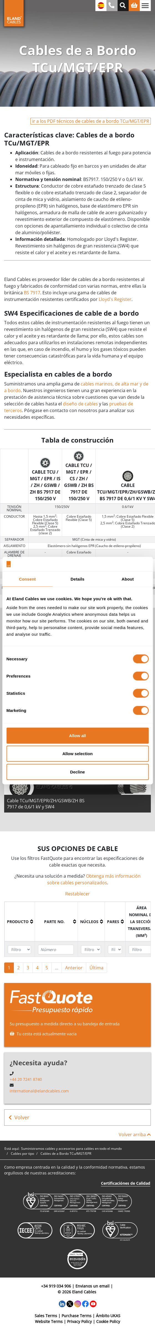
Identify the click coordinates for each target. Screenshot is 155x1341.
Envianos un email (92, 1286)
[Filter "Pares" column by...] (115, 949)
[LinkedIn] (62, 1303)
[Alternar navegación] (145, 5)
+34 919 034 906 (56, 1286)
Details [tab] (78, 579)
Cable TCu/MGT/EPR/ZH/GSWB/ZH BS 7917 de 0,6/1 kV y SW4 (46, 804)
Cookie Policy (108, 1321)
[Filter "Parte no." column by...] (56, 950)
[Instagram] (77, 1303)
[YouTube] (93, 1303)
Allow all (77, 735)
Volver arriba (135, 1134)
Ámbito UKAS (108, 1315)
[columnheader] (20, 921)
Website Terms (49, 1321)
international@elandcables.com (39, 1091)
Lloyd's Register (115, 299)
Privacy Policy (79, 1321)
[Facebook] (85, 1303)
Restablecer (77, 894)
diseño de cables (80, 404)
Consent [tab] (27, 579)
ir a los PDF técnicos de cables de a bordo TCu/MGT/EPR (90, 121)
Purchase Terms (77, 1315)
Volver (19, 1117)
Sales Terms (46, 1315)
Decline (77, 771)
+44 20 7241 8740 (26, 1079)
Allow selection (77, 753)
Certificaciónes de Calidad (125, 1183)
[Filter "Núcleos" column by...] (91, 949)
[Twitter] (70, 1303)
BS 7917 (32, 293)
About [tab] (128, 579)
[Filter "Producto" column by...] (19, 949)
